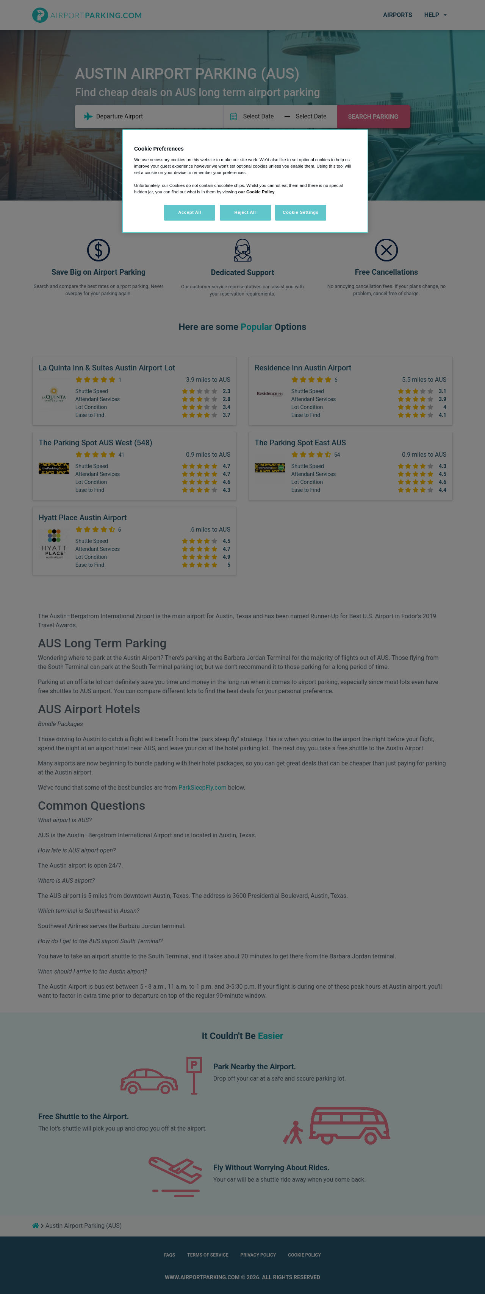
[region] (245, 181)
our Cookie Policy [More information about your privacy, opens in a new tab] (256, 192)
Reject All (245, 212)
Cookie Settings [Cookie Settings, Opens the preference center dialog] (301, 212)
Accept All (189, 212)
